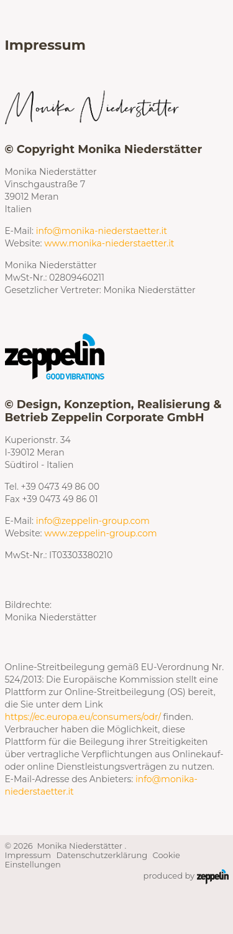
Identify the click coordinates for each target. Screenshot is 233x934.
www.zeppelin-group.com (100, 533)
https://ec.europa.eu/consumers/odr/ (83, 716)
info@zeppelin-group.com (93, 520)
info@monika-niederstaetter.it (101, 230)
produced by (186, 876)
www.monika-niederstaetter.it (109, 243)
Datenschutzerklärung (102, 855)
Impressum (28, 855)
